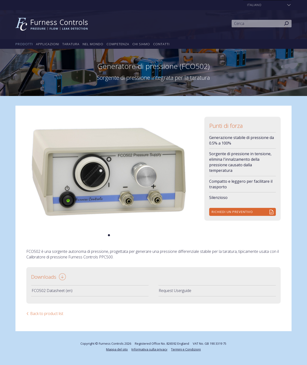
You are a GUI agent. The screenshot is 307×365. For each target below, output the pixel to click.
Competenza (118, 44)
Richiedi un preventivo (232, 212)
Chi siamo (141, 44)
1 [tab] (109, 235)
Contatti (161, 44)
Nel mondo (93, 44)
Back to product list (46, 313)
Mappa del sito (117, 349)
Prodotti (24, 44)
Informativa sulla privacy (149, 349)
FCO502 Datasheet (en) (52, 290)
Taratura (70, 44)
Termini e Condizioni (186, 349)
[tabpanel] (109, 172)
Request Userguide (175, 290)
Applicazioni (47, 44)
